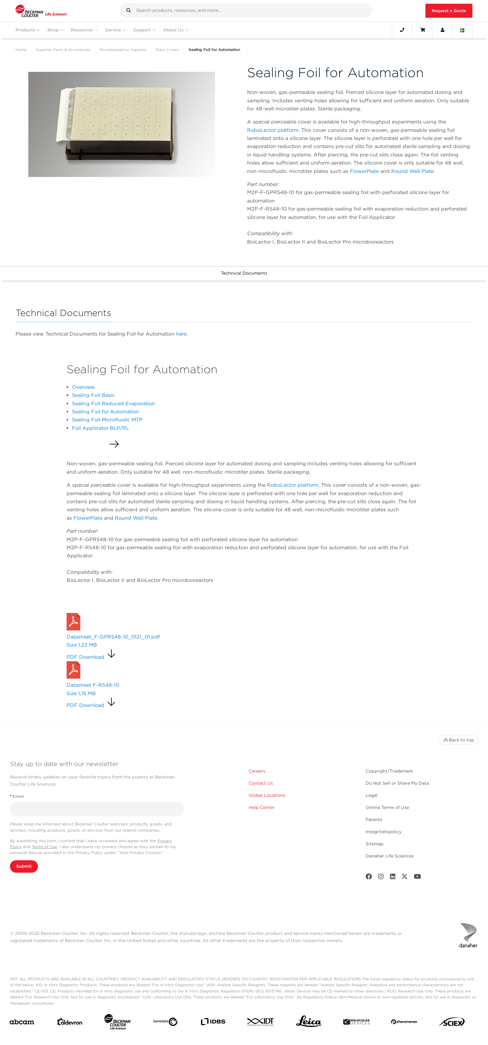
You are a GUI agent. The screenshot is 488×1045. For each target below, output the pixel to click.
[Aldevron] (69, 1023)
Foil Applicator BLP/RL (100, 428)
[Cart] (422, 30)
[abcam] (21, 1023)
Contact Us (261, 783)
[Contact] (402, 30)
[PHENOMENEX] (404, 1023)
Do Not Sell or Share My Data (397, 783)
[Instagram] (381, 878)
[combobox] (246, 10)
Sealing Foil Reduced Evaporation (113, 403)
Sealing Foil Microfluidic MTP (107, 420)
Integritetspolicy (383, 831)
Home (21, 49)
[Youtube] (417, 878)
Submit (24, 866)
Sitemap (374, 843)
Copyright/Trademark (389, 771)
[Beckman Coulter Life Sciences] (117, 1023)
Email (17, 796)
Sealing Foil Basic (93, 395)
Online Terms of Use (387, 807)
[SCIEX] (452, 1023)
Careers (257, 771)
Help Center (261, 807)
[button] (128, 10)
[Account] (442, 30)
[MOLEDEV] (356, 1023)
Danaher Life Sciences (390, 855)
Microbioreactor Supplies (123, 49)
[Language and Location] (462, 30)
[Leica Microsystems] (308, 1023)
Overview (83, 387)
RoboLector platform (272, 130)
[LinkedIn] (393, 878)
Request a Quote (449, 10)
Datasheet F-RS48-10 (93, 685)
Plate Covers (167, 49)
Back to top (458, 740)
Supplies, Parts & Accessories (63, 49)
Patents (374, 819)
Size (82, 645)
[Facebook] (369, 878)
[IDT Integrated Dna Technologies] (260, 1023)
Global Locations (267, 795)
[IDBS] (213, 1023)
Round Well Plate (412, 171)
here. (182, 334)
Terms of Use (44, 846)
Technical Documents (244, 273)
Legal (372, 795)
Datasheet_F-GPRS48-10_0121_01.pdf (113, 637)
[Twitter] (404, 878)
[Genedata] (165, 1023)
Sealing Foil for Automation (105, 412)
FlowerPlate (365, 171)
